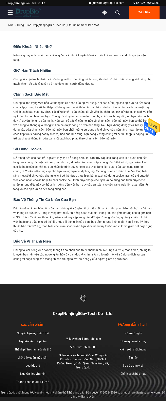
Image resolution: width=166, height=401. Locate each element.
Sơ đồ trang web (133, 365)
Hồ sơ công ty (133, 333)
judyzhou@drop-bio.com (106, 2)
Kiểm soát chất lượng (133, 349)
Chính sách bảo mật (133, 373)
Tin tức (133, 357)
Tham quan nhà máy (133, 341)
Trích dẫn (144, 12)
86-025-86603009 (146, 2)
